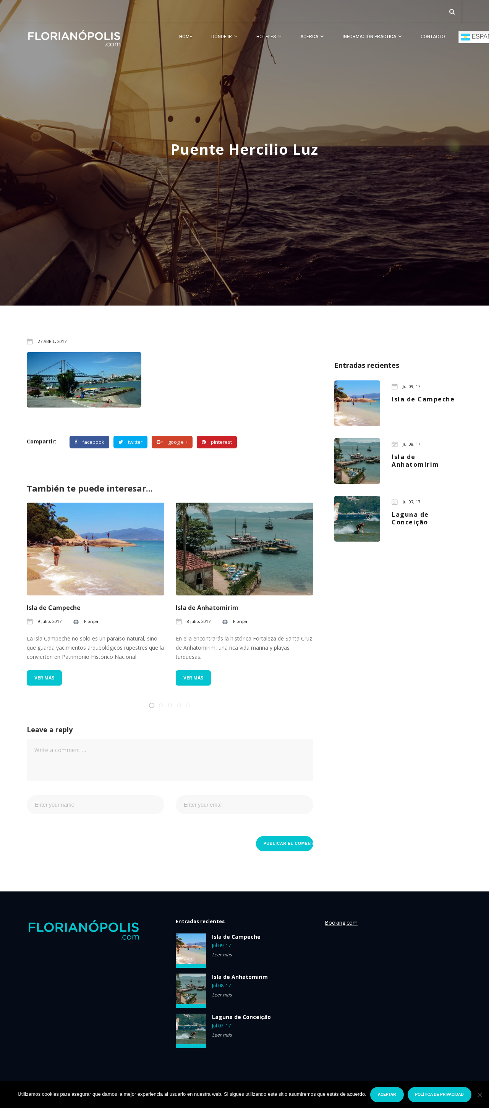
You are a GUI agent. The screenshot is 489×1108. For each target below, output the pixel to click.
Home (185, 36)
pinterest (217, 441)
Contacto (433, 36)
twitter (130, 441)
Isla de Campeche (54, 607)
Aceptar (387, 1094)
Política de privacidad (439, 1094)
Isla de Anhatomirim (207, 607)
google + (172, 441)
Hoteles (266, 36)
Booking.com (341, 922)
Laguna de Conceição (241, 1017)
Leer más (222, 954)
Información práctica (369, 36)
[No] (479, 1094)
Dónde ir (221, 36)
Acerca (309, 36)
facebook (89, 441)
